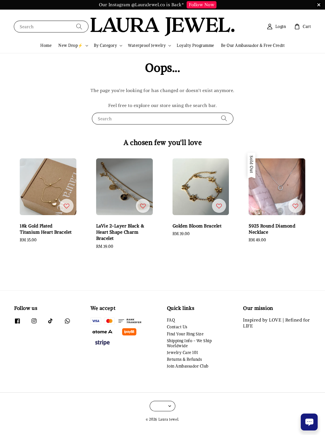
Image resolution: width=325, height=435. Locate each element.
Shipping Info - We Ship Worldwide (189, 343)
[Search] (79, 26)
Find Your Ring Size (185, 333)
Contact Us (177, 326)
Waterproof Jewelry (147, 45)
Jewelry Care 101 (182, 352)
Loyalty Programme (195, 45)
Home (46, 45)
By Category (105, 45)
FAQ (171, 320)
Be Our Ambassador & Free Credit (253, 45)
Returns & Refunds (184, 359)
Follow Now (201, 4)
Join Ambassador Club (188, 366)
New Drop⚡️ (70, 45)
